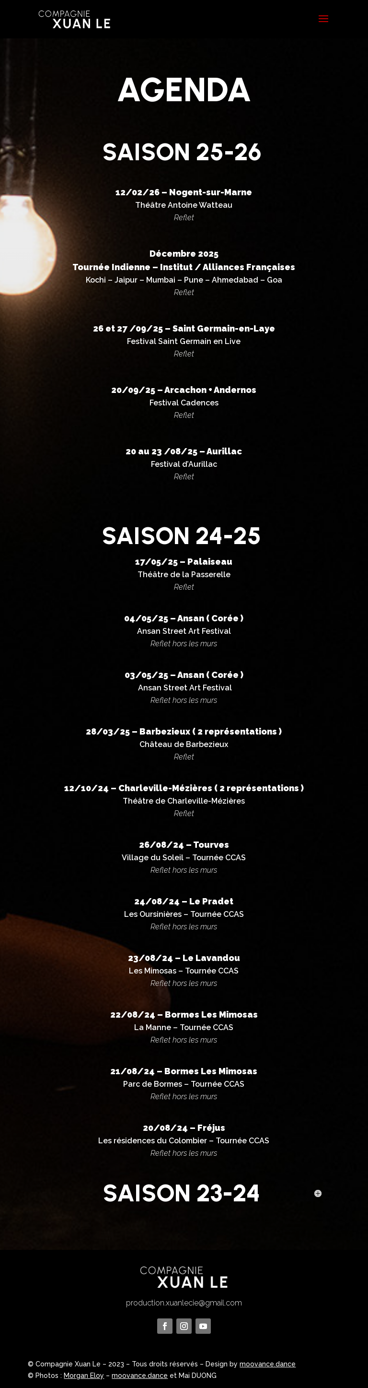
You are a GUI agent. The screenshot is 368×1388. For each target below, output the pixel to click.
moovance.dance (268, 1364)
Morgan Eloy (84, 1375)
